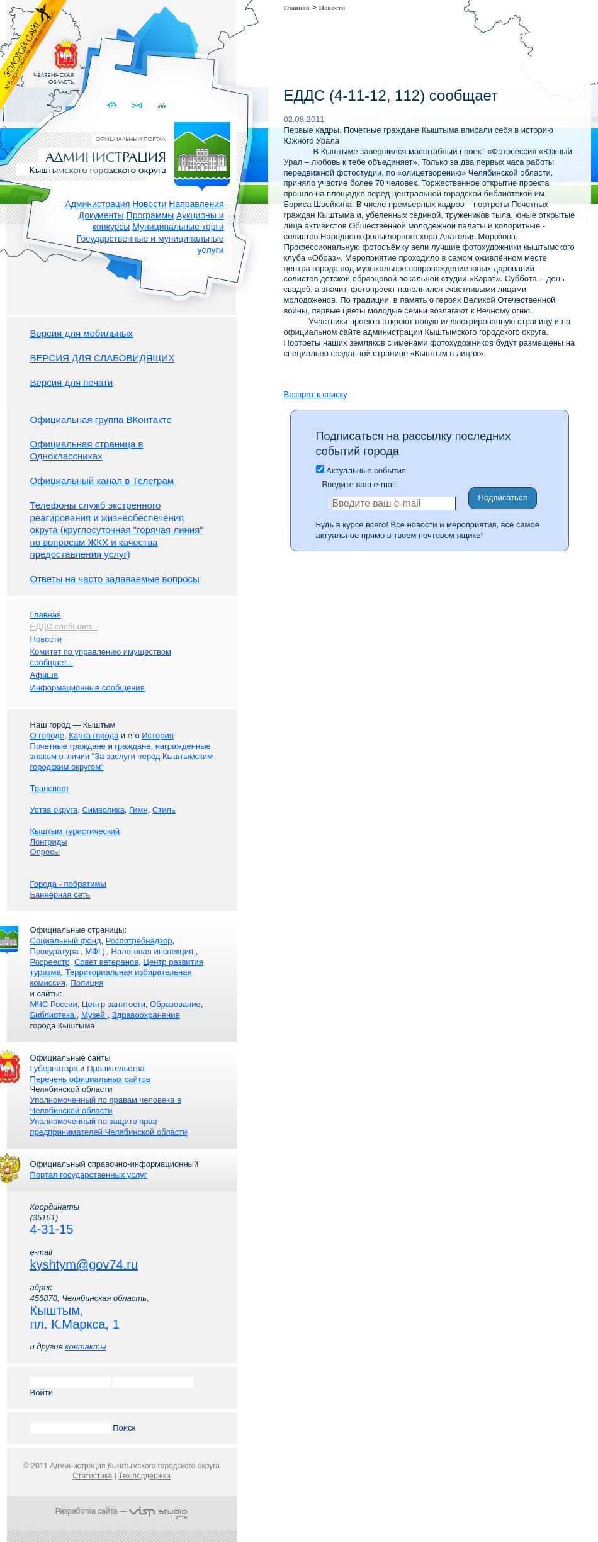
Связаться (138, 105)
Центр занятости (113, 1004)
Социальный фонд (65, 940)
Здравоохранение (146, 1015)
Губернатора (54, 1068)
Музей (94, 1015)
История (157, 735)
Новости (149, 204)
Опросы (45, 852)
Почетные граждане (68, 746)
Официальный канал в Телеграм (102, 480)
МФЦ (95, 951)
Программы (150, 215)
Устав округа (54, 809)
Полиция (86, 983)
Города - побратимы (68, 884)
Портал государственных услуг (88, 1174)
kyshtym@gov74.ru (84, 1264)
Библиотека (53, 1015)
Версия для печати (71, 382)
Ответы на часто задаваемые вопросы (115, 578)
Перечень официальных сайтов (90, 1079)
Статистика (92, 1476)
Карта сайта (163, 105)
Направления (196, 204)
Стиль (164, 809)
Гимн (138, 809)
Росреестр (50, 962)
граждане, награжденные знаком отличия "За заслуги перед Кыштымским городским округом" (121, 756)
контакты (85, 1346)
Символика (103, 809)
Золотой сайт (33, 56)
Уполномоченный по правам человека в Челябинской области (105, 1105)
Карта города (93, 735)
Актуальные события (361, 470)
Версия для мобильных (81, 333)
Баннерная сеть (60, 894)
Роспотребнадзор (139, 940)
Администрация (97, 204)
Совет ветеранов (106, 962)
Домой (113, 105)
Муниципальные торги (177, 227)
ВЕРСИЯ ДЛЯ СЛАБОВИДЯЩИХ (102, 357)
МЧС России (53, 1004)
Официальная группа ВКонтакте (101, 419)
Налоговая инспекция (153, 951)
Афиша (44, 675)
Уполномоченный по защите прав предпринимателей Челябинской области (109, 1127)
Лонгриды (48, 842)
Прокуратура (55, 951)
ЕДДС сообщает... (64, 626)
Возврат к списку (315, 394)
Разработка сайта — (121, 1511)
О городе (47, 735)
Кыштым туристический (75, 831)
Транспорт (50, 788)
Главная (297, 7)
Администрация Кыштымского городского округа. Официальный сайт (128, 154)
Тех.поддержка (144, 1476)
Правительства (115, 1068)
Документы (101, 215)
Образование (175, 1004)
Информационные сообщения (87, 687)
